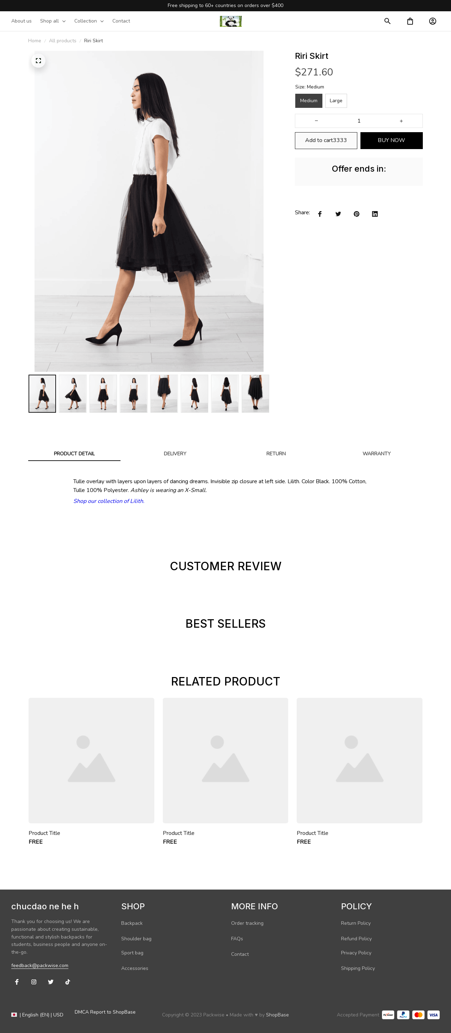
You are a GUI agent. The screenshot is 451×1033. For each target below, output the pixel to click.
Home (34, 40)
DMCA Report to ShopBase (105, 1012)
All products (62, 40)
